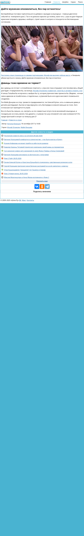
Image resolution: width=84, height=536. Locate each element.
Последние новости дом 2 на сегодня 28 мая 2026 (23, 136)
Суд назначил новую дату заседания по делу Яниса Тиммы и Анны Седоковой (34, 151)
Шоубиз (65, 2)
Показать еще (42, 181)
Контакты (30, 200)
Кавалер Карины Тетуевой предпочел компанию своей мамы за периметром (34, 147)
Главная (48, 2)
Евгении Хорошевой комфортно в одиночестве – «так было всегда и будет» (33, 139)
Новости (56, 2)
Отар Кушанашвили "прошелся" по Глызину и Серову (25, 170)
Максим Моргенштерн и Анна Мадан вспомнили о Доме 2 (26, 177)
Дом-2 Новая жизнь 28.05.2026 (16, 174)
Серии (73, 2)
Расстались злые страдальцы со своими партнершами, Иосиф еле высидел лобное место (35, 75)
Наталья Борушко (14, 124)
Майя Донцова (26, 127)
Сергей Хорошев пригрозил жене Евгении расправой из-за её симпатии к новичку (36, 166)
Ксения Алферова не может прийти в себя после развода (26, 143)
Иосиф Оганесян (13, 127)
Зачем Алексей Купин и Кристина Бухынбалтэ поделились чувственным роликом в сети (38, 162)
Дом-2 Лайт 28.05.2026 (12, 158)
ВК (20, 200)
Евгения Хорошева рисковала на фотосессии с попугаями (26, 155)
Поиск (80, 2)
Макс (24, 200)
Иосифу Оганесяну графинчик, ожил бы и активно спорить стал (57, 91)
